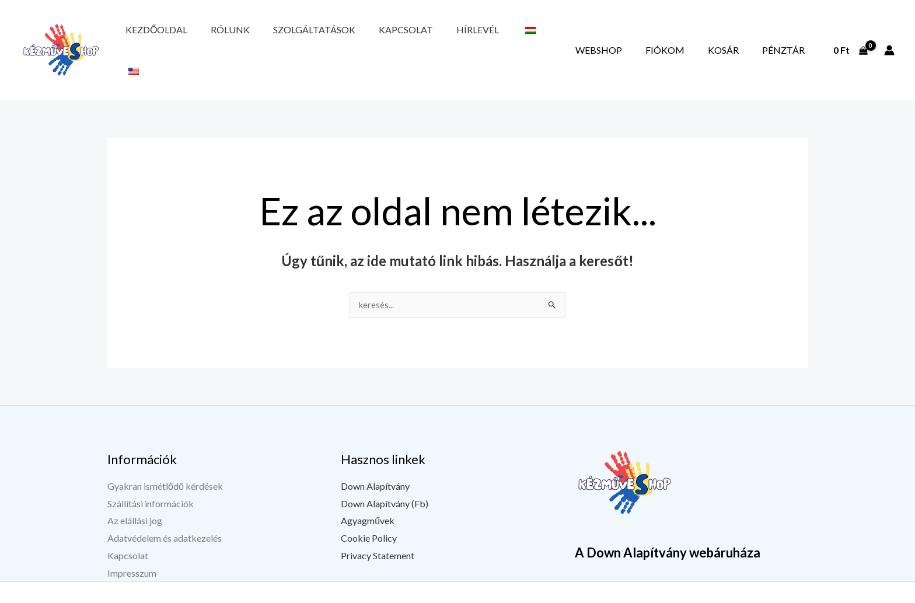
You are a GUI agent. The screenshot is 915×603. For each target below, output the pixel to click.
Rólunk (205, 36)
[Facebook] (674, 595)
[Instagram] (732, 595)
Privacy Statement (377, 529)
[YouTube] (703, 595)
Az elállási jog (134, 494)
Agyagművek (367, 494)
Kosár (747, 36)
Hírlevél (404, 36)
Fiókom (705, 36)
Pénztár (791, 36)
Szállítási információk (150, 477)
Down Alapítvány (375, 460)
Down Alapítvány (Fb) (384, 477)
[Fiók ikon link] (889, 37)
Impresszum (131, 546)
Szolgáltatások (273, 36)
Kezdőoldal (148, 36)
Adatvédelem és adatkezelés (164, 512)
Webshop (656, 36)
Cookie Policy (369, 512)
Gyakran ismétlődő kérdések (165, 460)
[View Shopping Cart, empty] (850, 36)
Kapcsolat (349, 36)
